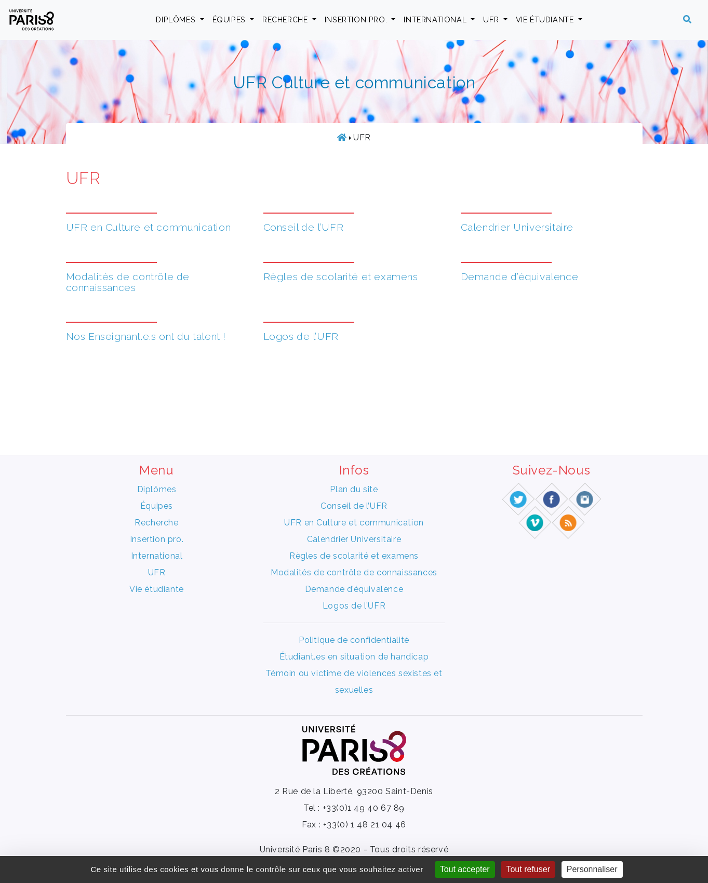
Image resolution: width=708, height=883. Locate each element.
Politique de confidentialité (354, 640)
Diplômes (176, 19)
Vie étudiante (546, 19)
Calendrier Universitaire (517, 227)
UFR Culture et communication (354, 82)
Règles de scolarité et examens (340, 276)
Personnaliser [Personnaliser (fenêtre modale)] (592, 869)
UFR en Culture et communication (148, 227)
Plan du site (354, 489)
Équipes (230, 19)
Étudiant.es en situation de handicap (354, 657)
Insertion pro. (357, 19)
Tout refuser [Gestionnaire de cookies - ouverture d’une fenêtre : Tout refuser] (528, 869)
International (436, 19)
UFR (492, 19)
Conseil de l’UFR (303, 227)
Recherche (286, 19)
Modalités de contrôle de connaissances (128, 282)
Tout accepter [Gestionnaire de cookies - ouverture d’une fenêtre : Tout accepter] (465, 869)
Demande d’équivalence (520, 276)
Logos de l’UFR (301, 336)
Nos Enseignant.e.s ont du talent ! (146, 336)
